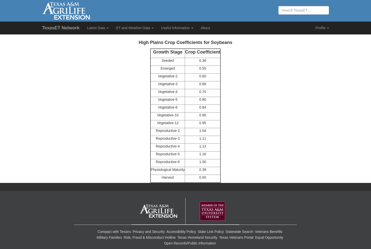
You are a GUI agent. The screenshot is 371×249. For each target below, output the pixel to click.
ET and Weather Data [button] (135, 28)
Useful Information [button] (177, 28)
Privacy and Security (149, 232)
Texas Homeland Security (197, 237)
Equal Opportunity (269, 237)
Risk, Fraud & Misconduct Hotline (150, 237)
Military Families (109, 237)
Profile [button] (322, 28)
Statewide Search (239, 232)
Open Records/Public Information (190, 243)
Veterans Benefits (269, 232)
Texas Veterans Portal (236, 237)
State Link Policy (211, 232)
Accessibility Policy (181, 232)
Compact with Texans (114, 232)
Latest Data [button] (98, 28)
